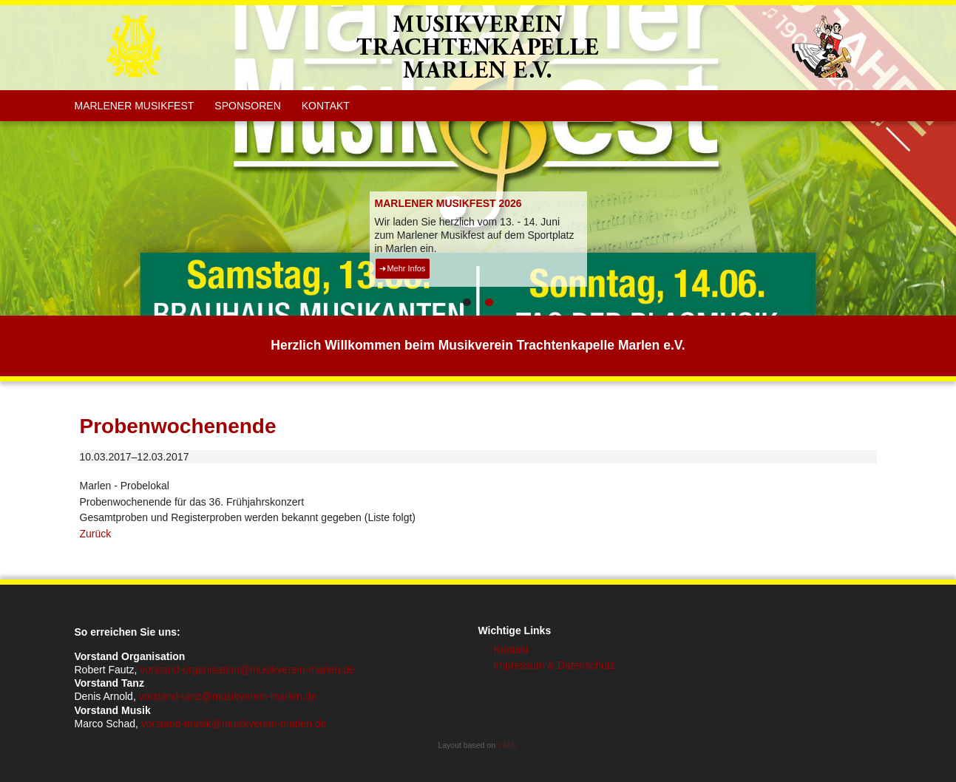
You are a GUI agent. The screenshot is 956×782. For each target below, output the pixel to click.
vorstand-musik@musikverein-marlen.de (234, 724)
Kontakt (326, 106)
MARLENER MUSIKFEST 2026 (448, 203)
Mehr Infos (406, 268)
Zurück (96, 534)
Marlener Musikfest (134, 106)
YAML (508, 745)
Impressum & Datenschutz (554, 665)
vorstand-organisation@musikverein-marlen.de (247, 670)
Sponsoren (247, 106)
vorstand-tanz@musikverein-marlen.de (228, 696)
